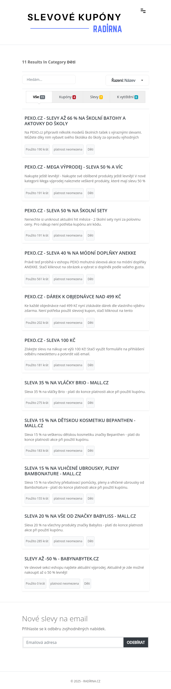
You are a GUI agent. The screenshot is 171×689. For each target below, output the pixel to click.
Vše (39, 96)
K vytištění (127, 96)
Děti (90, 149)
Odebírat (136, 642)
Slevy (96, 96)
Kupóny (67, 96)
